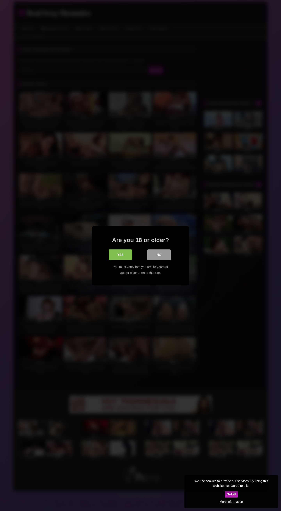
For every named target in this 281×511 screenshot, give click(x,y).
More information (231, 501)
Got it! (231, 494)
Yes (120, 254)
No (159, 254)
